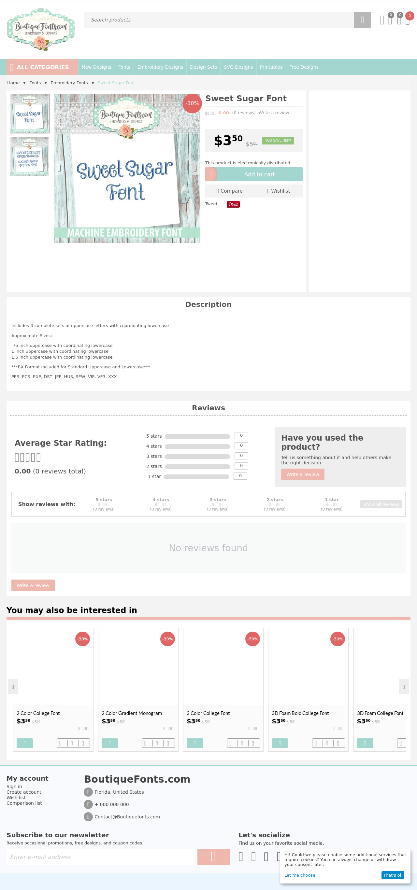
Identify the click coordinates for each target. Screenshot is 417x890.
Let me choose (299, 875)
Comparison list (24, 803)
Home (13, 82)
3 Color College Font (208, 713)
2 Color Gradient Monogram (132, 713)
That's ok (392, 875)
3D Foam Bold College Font (300, 713)
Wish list (16, 797)
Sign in (14, 786)
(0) (244, 113)
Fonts (35, 82)
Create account (24, 792)
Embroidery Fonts (69, 82)
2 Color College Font (38, 713)
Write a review (274, 113)
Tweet (211, 203)
